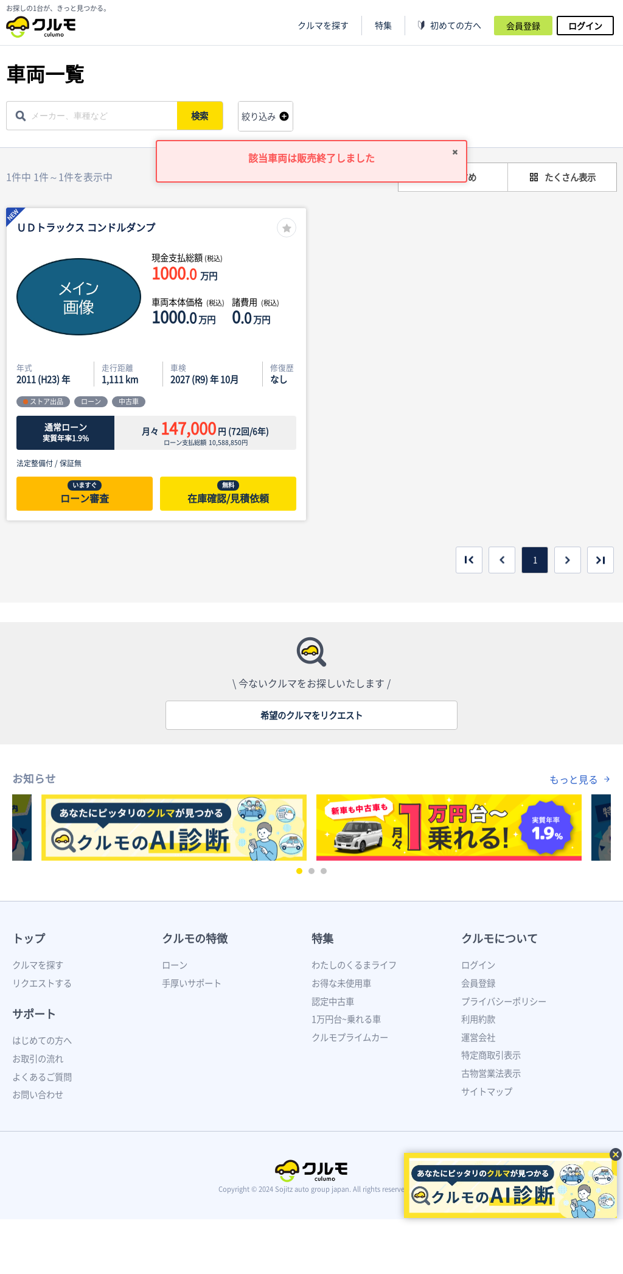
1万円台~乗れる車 (346, 1019)
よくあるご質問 (42, 1076)
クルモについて (499, 938)
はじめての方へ (42, 1040)
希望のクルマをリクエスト (311, 715)
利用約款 (478, 1019)
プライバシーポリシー (503, 1001)
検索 (201, 115)
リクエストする (42, 983)
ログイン (585, 25)
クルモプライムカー (350, 1037)
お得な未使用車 (341, 983)
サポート (34, 1014)
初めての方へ (455, 25)
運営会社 (478, 1037)
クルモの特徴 (195, 938)
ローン (174, 964)
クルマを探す (323, 25)
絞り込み (259, 116)
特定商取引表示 (491, 1055)
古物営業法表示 (491, 1073)
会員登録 (523, 25)
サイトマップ (486, 1091)
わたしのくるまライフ (354, 964)
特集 (322, 938)
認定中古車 (333, 1001)
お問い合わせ (37, 1094)
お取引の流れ (37, 1058)
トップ (28, 938)
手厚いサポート (191, 983)
